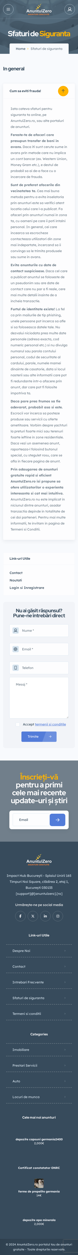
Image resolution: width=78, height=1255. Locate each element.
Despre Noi (21, 951)
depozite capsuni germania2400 (39, 1139)
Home (20, 49)
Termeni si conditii (26, 1014)
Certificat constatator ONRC (39, 1167)
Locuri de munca (26, 1097)
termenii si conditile (50, 724)
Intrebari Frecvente (28, 982)
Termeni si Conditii (25, 529)
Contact (18, 966)
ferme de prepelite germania (39, 1191)
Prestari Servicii (24, 1065)
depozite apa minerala (39, 1220)
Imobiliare (20, 1050)
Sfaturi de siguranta (28, 998)
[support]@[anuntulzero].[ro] (39, 894)
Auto (16, 1081)
